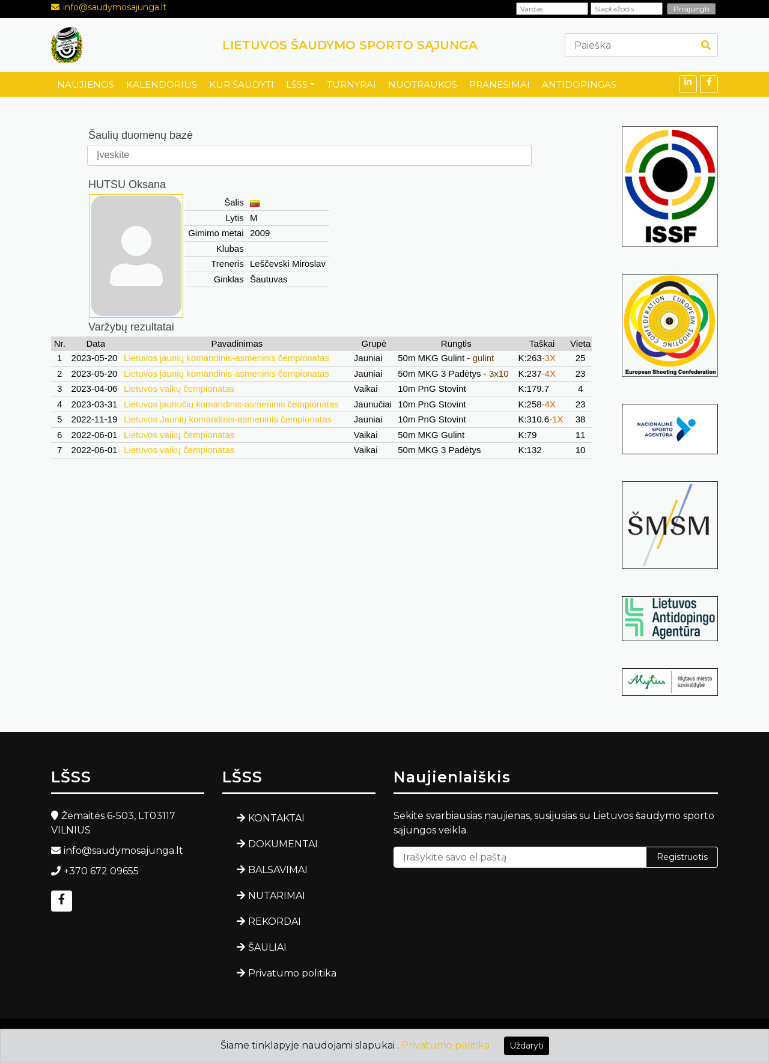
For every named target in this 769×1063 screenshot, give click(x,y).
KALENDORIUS (161, 84)
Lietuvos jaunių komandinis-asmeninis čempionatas (226, 358)
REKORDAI (274, 921)
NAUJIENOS (85, 84)
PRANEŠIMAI (499, 84)
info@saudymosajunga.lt (114, 7)
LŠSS (297, 84)
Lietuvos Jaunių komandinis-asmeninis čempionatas (228, 419)
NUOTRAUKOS (422, 84)
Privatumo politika (292, 973)
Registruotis (682, 856)
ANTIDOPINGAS (579, 84)
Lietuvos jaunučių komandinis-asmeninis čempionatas (231, 404)
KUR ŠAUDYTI (241, 84)
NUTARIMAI (276, 895)
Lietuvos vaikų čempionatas (179, 388)
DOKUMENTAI (283, 844)
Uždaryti (526, 1045)
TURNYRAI (351, 84)
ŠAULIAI (267, 947)
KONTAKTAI (276, 818)
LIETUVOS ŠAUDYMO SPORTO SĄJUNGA (350, 45)
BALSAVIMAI (278, 870)
